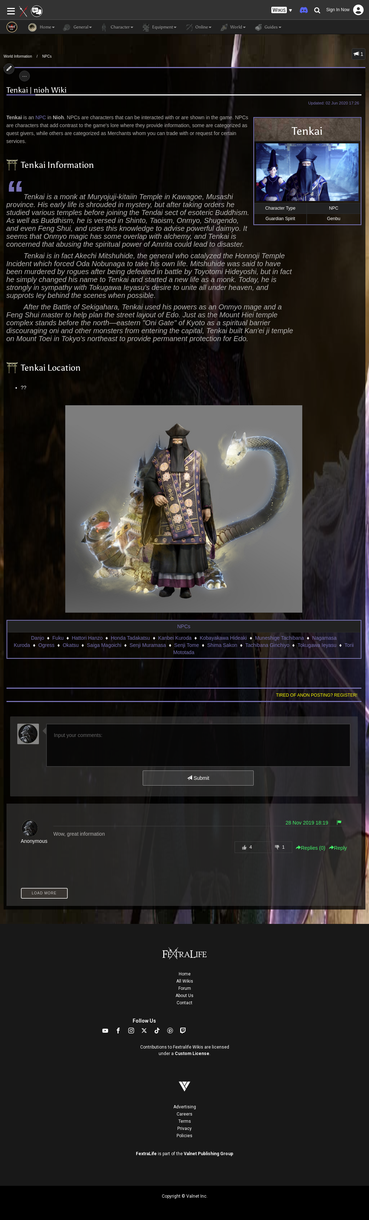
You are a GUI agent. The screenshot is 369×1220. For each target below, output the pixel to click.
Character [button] (116, 27)
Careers (184, 1114)
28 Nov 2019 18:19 (306, 823)
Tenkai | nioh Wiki (36, 90)
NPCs (47, 56)
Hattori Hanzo (87, 638)
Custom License (192, 1053)
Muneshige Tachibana (279, 638)
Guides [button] (267, 27)
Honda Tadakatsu (130, 638)
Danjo (37, 638)
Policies (184, 1135)
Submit (198, 778)
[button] (282, 10)
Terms (184, 1121)
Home (185, 974)
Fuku (57, 638)
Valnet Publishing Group (208, 1153)
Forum (184, 988)
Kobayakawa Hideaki (223, 638)
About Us (184, 995)
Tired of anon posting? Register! (316, 695)
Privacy (184, 1128)
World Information (18, 56)
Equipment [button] (159, 27)
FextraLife (146, 1153)
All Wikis (184, 981)
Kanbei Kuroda (175, 638)
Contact (184, 1002)
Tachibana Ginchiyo (267, 645)
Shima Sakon (222, 645)
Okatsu (71, 645)
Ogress (46, 645)
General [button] (77, 27)
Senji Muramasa (147, 645)
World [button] (232, 27)
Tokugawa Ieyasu (316, 645)
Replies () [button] (310, 848)
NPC (40, 117)
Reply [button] (338, 848)
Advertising (184, 1106)
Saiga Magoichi (104, 645)
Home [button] (41, 27)
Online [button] (198, 27)
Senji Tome (186, 645)
